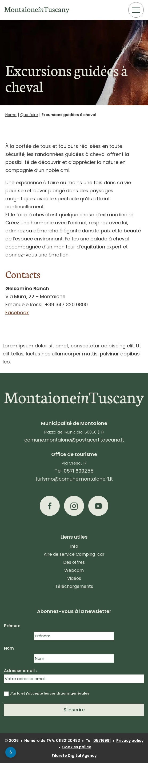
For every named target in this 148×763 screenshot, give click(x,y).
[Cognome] (74, 658)
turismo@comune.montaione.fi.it (74, 479)
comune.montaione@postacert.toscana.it (74, 439)
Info (74, 546)
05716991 (102, 740)
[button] (50, 506)
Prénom (12, 625)
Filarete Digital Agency (74, 755)
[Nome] (74, 636)
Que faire (29, 114)
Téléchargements (74, 586)
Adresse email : (74, 675)
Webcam (74, 570)
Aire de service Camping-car (74, 554)
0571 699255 (79, 470)
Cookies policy (76, 747)
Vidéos (74, 578)
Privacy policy (129, 740)
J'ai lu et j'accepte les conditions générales (49, 693)
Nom (9, 648)
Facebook (17, 312)
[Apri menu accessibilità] (10, 752)
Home (11, 114)
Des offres (74, 562)
